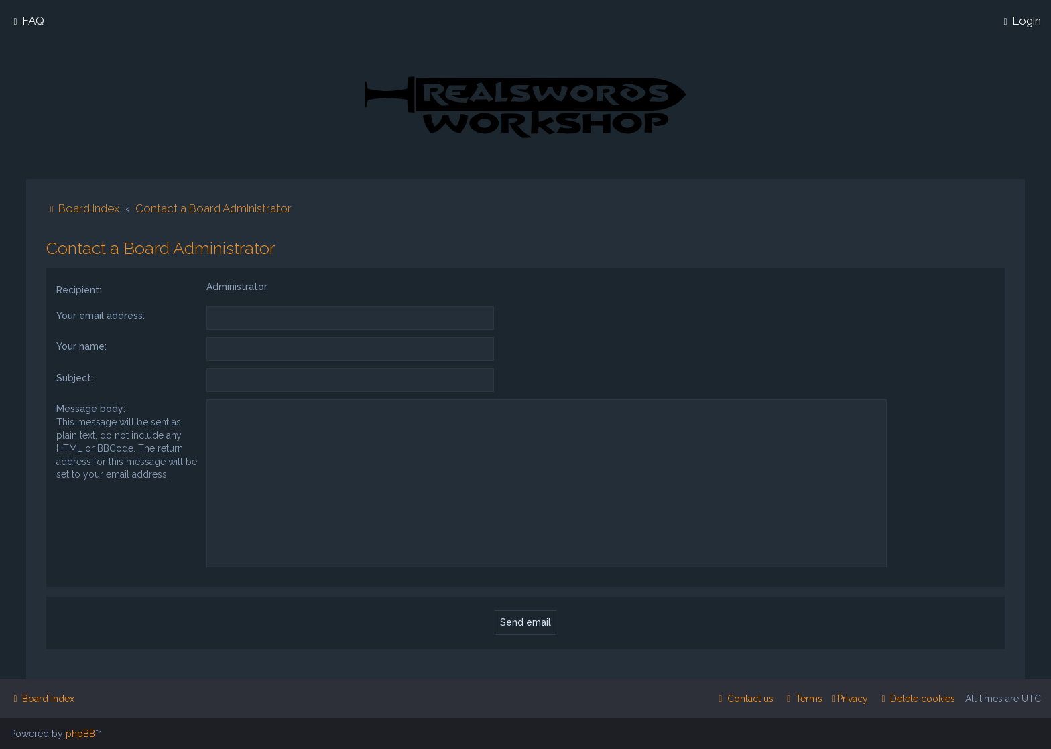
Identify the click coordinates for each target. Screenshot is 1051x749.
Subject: (74, 376)
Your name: (81, 345)
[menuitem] (27, 20)
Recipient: (78, 288)
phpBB (80, 733)
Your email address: (100, 314)
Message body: (90, 407)
